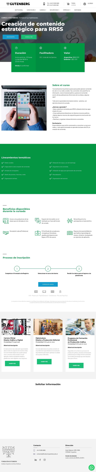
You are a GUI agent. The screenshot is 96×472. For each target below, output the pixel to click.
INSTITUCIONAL (19, 10)
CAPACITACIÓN (31, 10)
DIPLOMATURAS (54, 10)
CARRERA (42, 10)
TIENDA (73, 3)
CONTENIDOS (77, 10)
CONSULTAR (28, 37)
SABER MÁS (12, 363)
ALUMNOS (90, 3)
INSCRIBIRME (11, 37)
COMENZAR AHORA (48, 284)
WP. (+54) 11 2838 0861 (53, 5)
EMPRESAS (66, 10)
